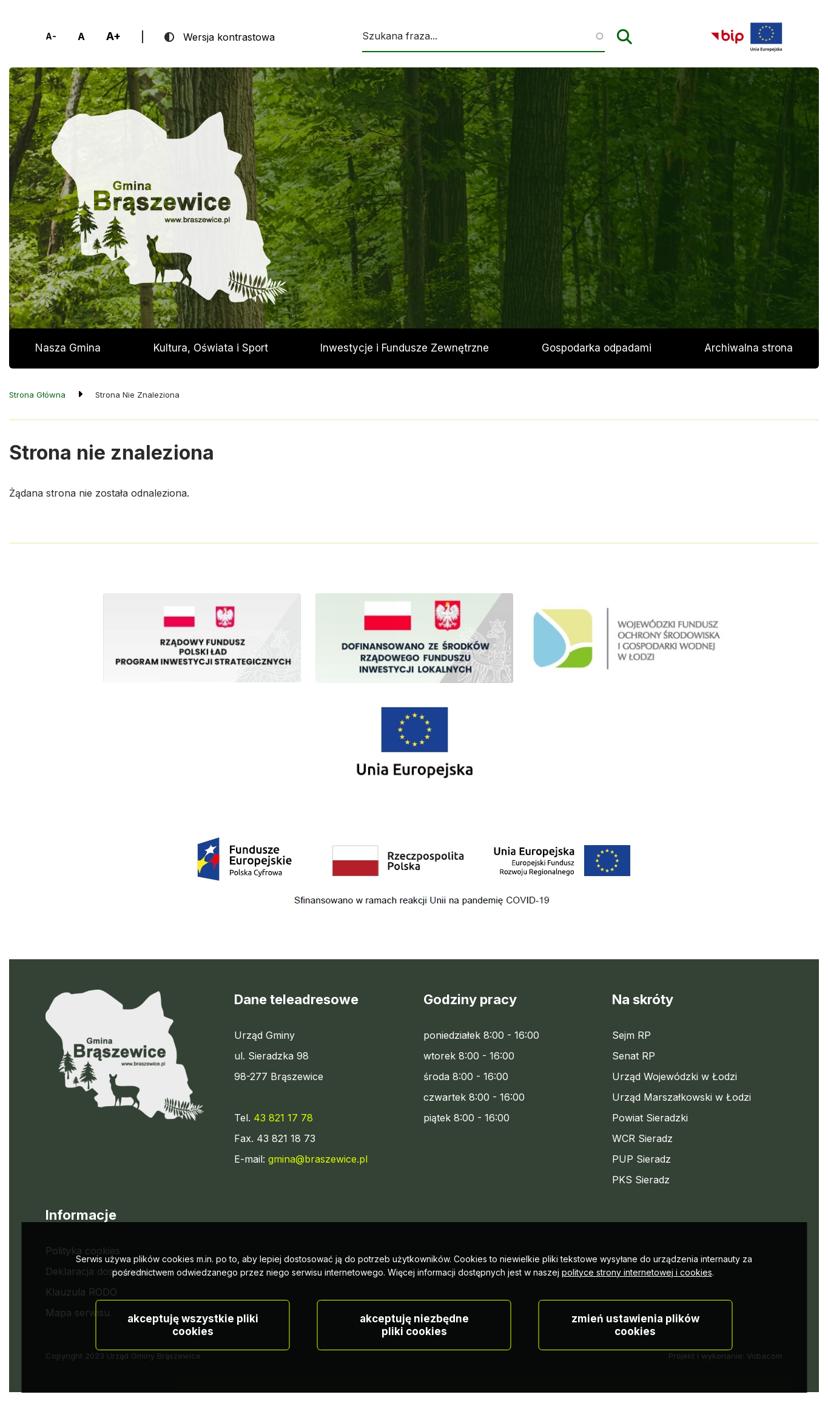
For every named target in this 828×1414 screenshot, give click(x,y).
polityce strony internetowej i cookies (637, 1312)
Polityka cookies (82, 1251)
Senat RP (633, 1056)
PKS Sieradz (641, 1179)
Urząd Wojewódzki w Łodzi (674, 1076)
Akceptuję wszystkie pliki (192, 1365)
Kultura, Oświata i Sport (210, 348)
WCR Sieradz (642, 1138)
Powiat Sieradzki (650, 1117)
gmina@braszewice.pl (318, 1159)
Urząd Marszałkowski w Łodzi (681, 1097)
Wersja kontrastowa (229, 37)
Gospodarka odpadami (596, 348)
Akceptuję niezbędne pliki (414, 1365)
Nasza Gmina (68, 348)
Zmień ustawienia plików (635, 1365)
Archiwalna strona (748, 355)
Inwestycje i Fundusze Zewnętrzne (404, 348)
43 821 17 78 (283, 1118)
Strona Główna (37, 394)
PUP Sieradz (641, 1159)
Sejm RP (631, 1035)
